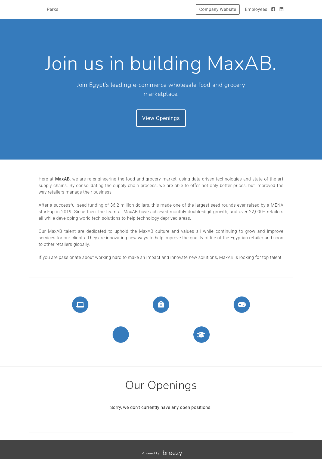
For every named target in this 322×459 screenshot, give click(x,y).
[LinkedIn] (282, 9)
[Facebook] (273, 9)
